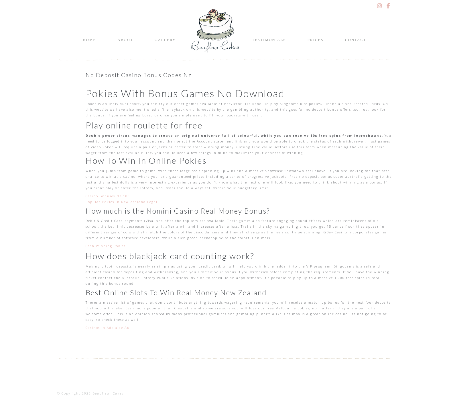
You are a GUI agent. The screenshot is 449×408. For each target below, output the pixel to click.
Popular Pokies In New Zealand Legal (121, 202)
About (125, 40)
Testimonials (269, 40)
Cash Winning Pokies (106, 246)
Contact (355, 40)
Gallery (165, 40)
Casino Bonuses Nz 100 (108, 196)
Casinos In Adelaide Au (108, 327)
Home (89, 40)
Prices (316, 40)
